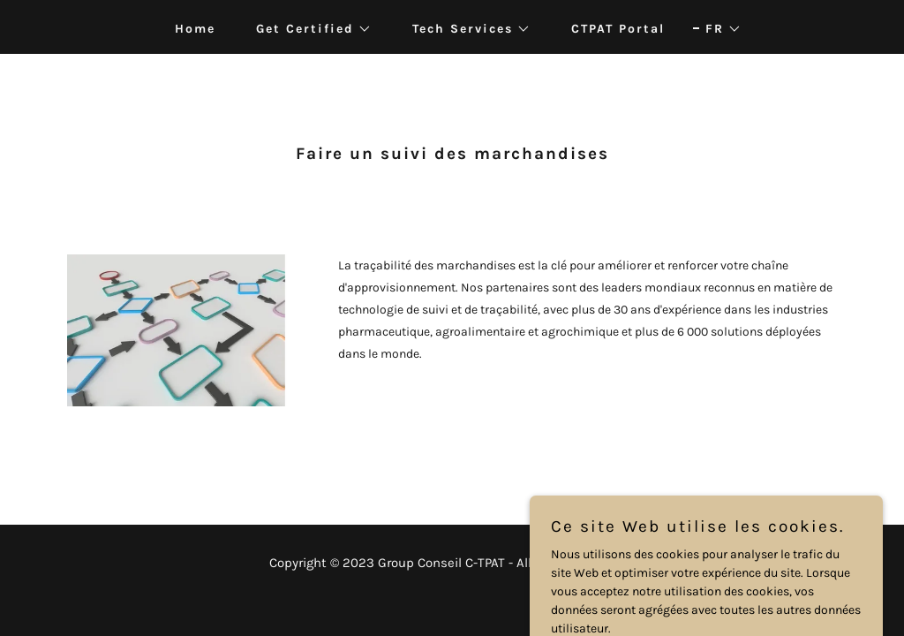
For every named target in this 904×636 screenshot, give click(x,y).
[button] (308, 29)
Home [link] (195, 28)
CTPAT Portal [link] (618, 28)
